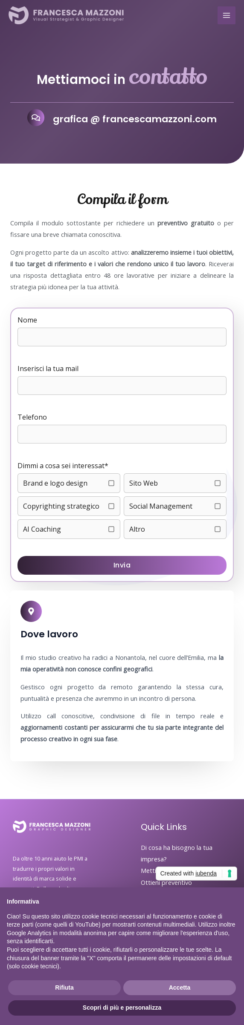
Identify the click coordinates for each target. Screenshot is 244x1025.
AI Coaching (42, 529)
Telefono (32, 417)
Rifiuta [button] (64, 987)
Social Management (160, 506)
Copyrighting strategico (61, 506)
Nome (27, 320)
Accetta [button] (180, 987)
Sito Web (143, 483)
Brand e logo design (55, 483)
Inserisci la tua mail (47, 368)
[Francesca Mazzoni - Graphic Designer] (66, 15)
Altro (137, 529)
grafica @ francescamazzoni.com (135, 119)
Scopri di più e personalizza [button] (122, 1007)
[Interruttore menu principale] (226, 15)
